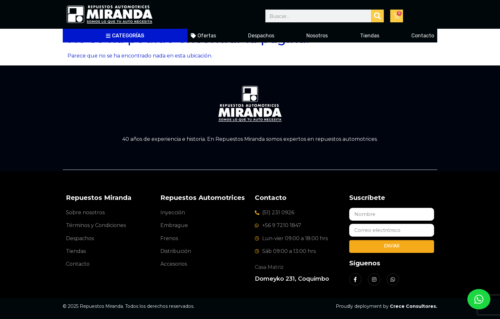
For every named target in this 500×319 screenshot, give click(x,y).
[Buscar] (377, 16)
